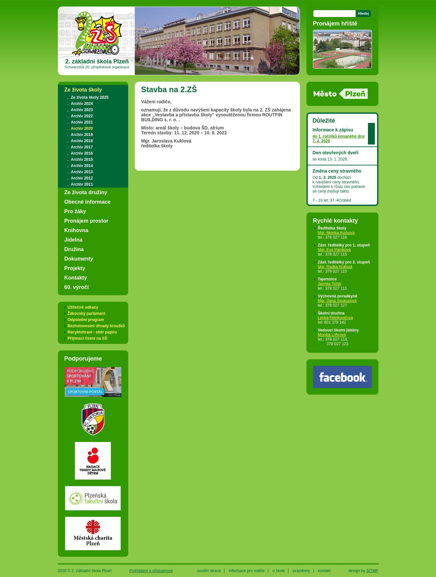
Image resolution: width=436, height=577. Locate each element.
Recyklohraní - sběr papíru (92, 332)
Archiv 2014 (82, 165)
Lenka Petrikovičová (335, 317)
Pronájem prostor (86, 221)
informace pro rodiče (246, 571)
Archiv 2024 (82, 103)
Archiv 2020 (82, 128)
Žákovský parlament (86, 313)
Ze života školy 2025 (90, 97)
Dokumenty (78, 259)
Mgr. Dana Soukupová (337, 300)
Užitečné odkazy (83, 307)
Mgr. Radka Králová (335, 266)
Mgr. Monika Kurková (336, 232)
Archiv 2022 (82, 116)
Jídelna (73, 240)
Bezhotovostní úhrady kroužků (96, 326)
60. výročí (76, 287)
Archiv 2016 (82, 153)
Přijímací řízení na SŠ (87, 338)
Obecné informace (87, 202)
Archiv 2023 (82, 110)
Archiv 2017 (82, 147)
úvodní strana (209, 571)
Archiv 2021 (82, 122)
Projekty (74, 268)
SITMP (372, 571)
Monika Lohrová (332, 334)
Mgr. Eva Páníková (334, 249)
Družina (74, 249)
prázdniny (301, 571)
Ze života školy (83, 90)
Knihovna (76, 230)
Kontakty (75, 277)
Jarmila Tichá (329, 283)
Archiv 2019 (82, 134)
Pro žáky (75, 211)
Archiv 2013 (82, 172)
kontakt (324, 571)
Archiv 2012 (82, 178)
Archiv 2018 (82, 141)
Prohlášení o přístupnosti (151, 571)
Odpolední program (86, 319)
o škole (278, 571)
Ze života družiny (85, 192)
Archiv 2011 (82, 184)
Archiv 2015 (82, 159)
